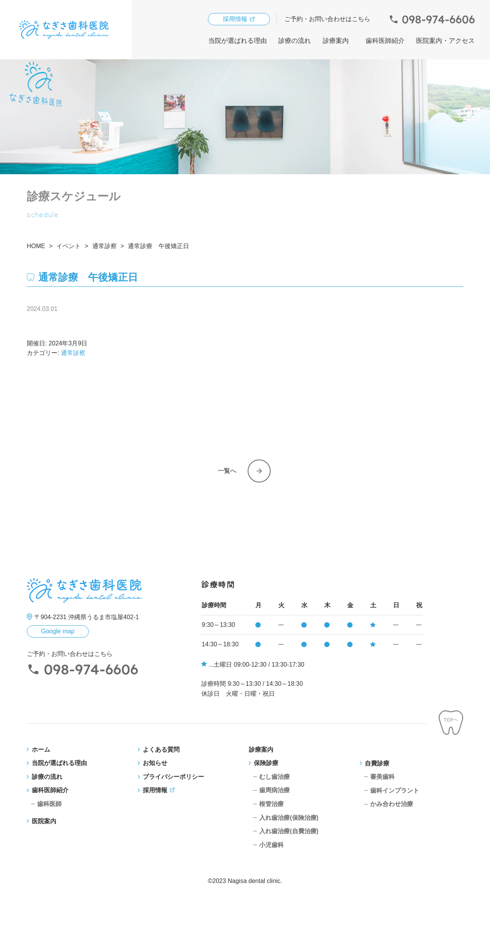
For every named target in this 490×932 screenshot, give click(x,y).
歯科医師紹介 (385, 40)
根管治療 (271, 804)
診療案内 (336, 40)
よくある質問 (161, 749)
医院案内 (44, 821)
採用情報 (235, 19)
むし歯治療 (274, 776)
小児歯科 (271, 845)
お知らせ (155, 763)
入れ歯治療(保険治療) (288, 817)
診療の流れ (294, 40)
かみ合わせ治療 (391, 804)
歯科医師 (49, 804)
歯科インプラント (394, 790)
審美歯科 (382, 776)
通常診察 (73, 353)
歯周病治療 (274, 790)
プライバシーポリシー (173, 776)
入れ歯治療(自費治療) (288, 831)
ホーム (41, 749)
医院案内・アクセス (445, 40)
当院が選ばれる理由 (237, 40)
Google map (57, 631)
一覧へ (227, 471)
